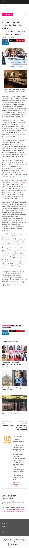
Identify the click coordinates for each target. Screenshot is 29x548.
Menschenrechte (13, 19)
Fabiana (12, 37)
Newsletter (5, 526)
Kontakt (4, 524)
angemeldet (11, 502)
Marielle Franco (16, 325)
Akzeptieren (14, 544)
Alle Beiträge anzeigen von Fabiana (17, 484)
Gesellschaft (5, 19)
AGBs (3, 533)
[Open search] (25, 14)
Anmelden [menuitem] (3, 1)
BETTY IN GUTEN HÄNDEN (10, 413)
